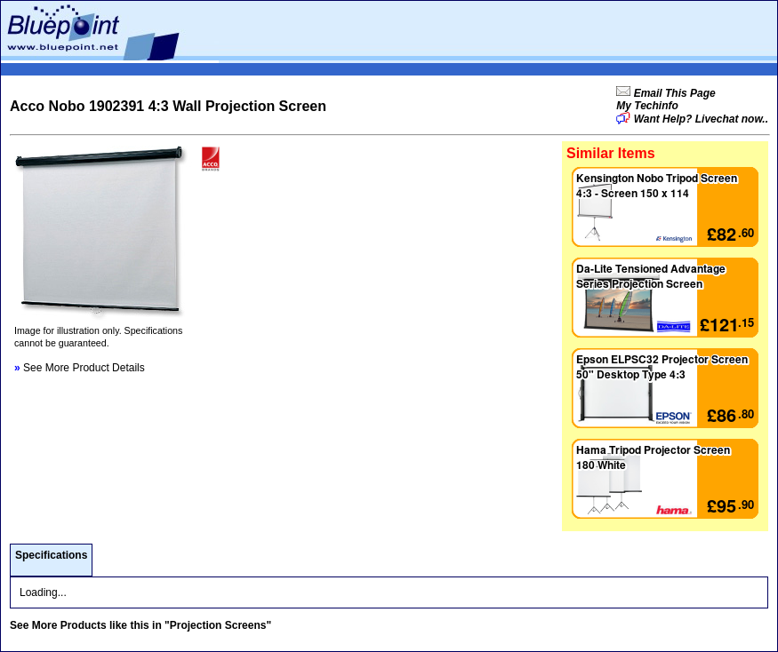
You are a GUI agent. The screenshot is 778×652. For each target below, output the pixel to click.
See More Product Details (79, 368)
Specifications (51, 555)
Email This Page (672, 93)
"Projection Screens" (217, 625)
